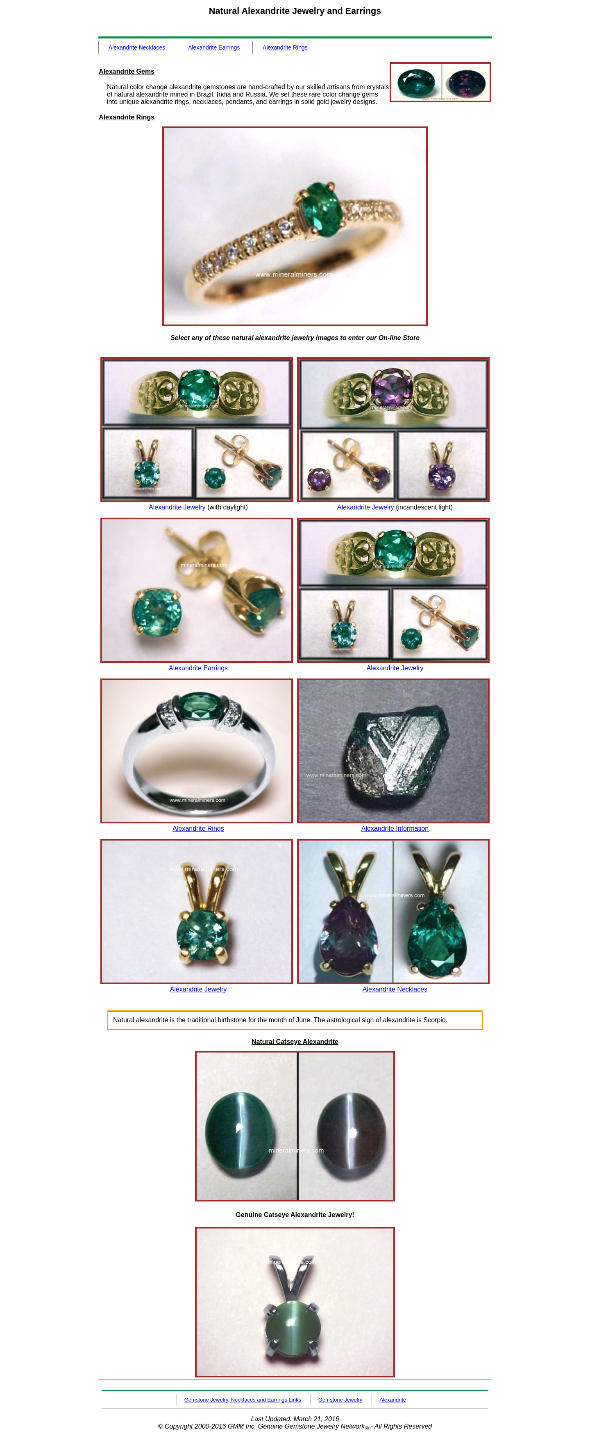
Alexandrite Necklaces (137, 47)
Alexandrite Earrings (214, 47)
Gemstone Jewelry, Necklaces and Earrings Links (242, 1400)
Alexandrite (392, 1400)
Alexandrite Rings (285, 47)
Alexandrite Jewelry (177, 507)
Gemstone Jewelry (340, 1400)
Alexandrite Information (395, 828)
